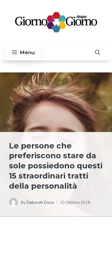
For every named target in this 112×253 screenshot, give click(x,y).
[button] (97, 52)
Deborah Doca (40, 202)
